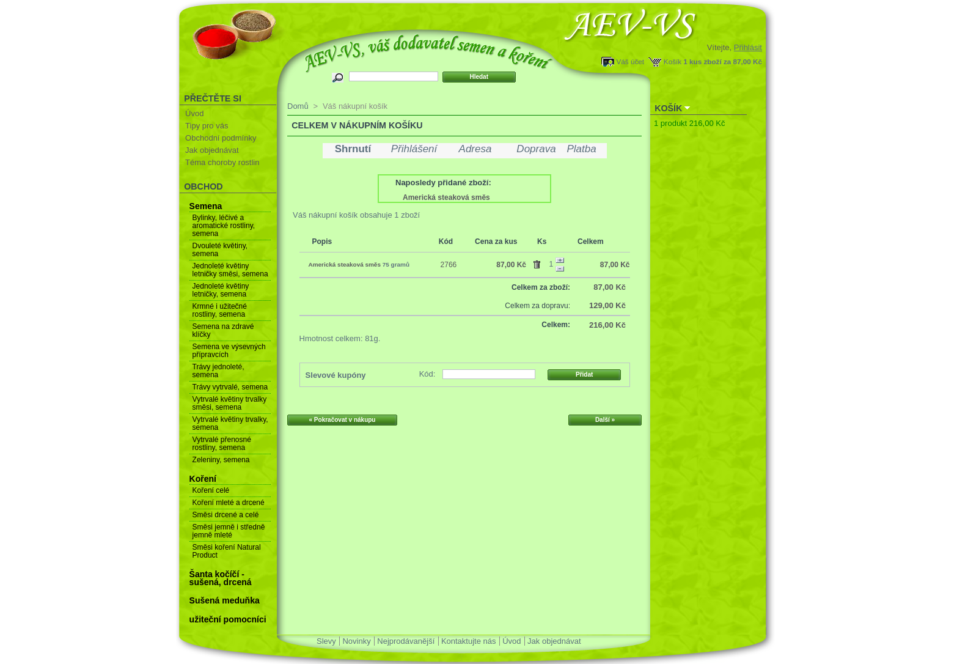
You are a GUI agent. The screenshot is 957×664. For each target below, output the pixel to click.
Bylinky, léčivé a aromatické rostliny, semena (224, 225)
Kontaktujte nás (468, 641)
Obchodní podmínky (220, 137)
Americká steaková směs (446, 197)
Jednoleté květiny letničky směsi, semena (230, 270)
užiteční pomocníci (227, 619)
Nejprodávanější (406, 641)
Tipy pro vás (206, 125)
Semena (205, 206)
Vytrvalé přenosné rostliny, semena (222, 443)
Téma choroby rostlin (222, 162)
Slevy (326, 641)
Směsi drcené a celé (226, 515)
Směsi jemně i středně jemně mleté (229, 531)
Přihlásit (748, 47)
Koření (202, 479)
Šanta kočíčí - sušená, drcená (220, 578)
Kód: (427, 373)
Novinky (356, 641)
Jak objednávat (211, 150)
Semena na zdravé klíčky (223, 330)
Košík (672, 61)
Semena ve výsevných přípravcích (229, 350)
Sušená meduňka (224, 600)
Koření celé (211, 490)
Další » (605, 419)
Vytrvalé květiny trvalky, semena (230, 423)
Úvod (194, 113)
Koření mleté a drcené (229, 502)
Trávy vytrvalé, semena (230, 387)
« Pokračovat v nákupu (342, 419)
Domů (298, 106)
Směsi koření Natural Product (227, 551)
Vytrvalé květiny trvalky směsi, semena (230, 403)
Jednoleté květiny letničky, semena (221, 290)
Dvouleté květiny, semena (220, 250)
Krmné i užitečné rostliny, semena (220, 310)
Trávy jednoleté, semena (218, 371)
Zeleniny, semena (221, 460)
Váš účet (630, 61)
